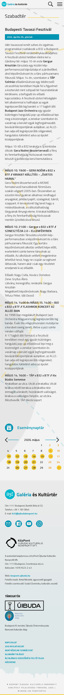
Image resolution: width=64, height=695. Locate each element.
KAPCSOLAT (11, 642)
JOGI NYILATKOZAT (14, 646)
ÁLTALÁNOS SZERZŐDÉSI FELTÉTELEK (24, 658)
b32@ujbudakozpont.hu (24, 513)
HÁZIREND (10, 662)
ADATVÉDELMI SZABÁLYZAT (19, 650)
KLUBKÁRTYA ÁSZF (14, 654)
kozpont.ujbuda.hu (20, 575)
